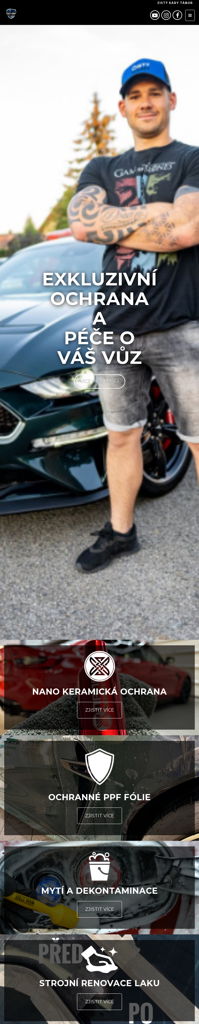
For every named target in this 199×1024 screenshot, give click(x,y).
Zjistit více (99, 710)
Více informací (99, 381)
